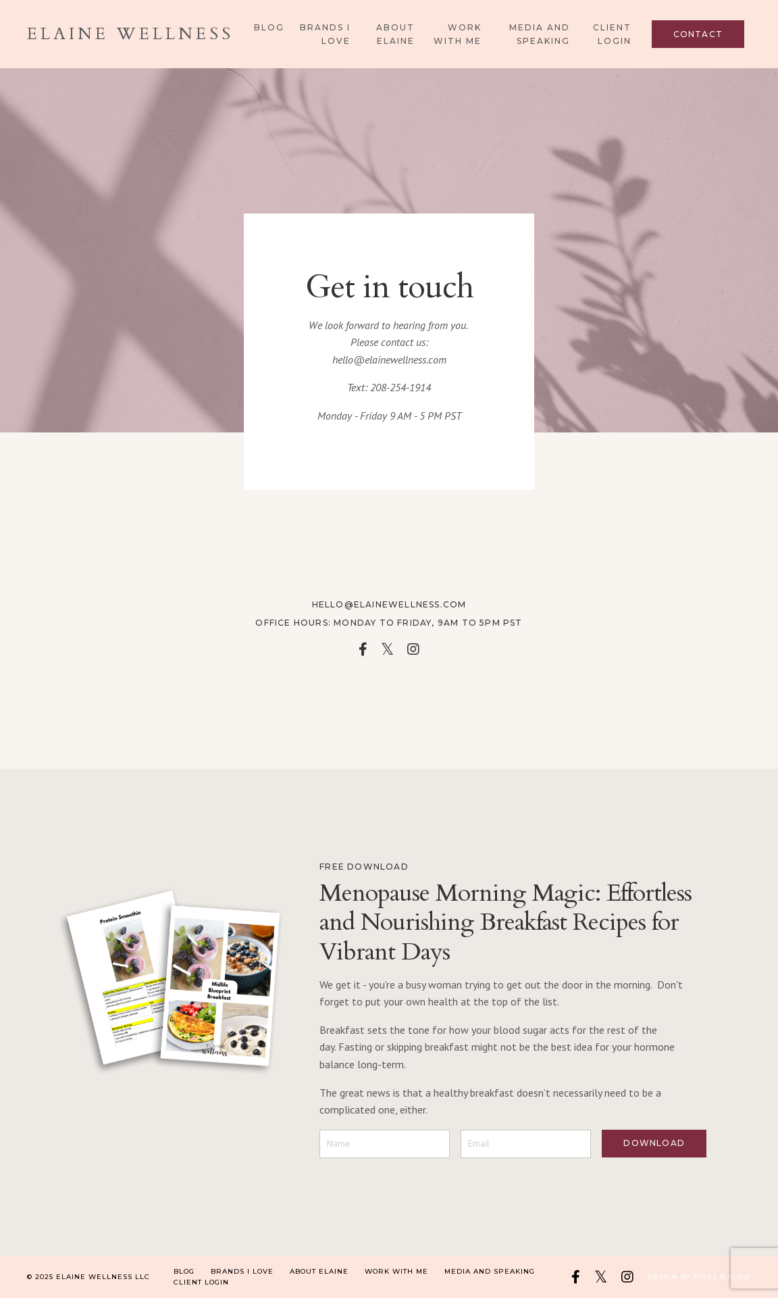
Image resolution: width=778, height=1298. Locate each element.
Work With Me (458, 33)
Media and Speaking (539, 33)
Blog (269, 27)
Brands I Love (325, 33)
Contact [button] (698, 34)
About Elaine (395, 33)
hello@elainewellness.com (389, 359)
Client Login (612, 33)
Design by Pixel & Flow (699, 1276)
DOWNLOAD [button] (654, 1143)
